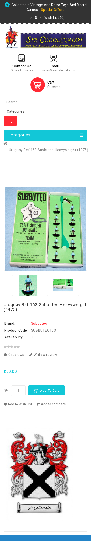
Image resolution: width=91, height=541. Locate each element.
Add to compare (51, 404)
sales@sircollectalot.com (60, 70)
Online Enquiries (22, 70)
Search (10, 121)
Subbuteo (39, 323)
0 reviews (14, 355)
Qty (6, 390)
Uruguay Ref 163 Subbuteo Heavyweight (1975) (48, 150)
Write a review (43, 355)
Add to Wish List (18, 404)
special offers (53, 10)
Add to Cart (49, 390)
